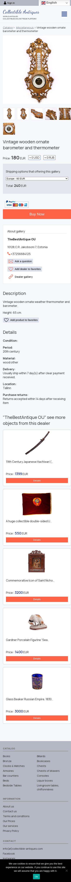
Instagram (9, 858)
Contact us (10, 811)
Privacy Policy (11, 830)
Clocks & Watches (14, 766)
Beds (6, 780)
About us (8, 806)
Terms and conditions (16, 816)
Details (37, 480)
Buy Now (36, 214)
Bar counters (11, 775)
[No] (66, 870)
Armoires (8, 770)
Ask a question (20, 261)
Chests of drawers (48, 770)
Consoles (43, 775)
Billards (41, 756)
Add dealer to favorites (25, 269)
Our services (10, 826)
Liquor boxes (45, 780)
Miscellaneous (25, 27)
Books (6, 756)
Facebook (9, 853)
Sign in (9, 3)
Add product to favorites (21, 320)
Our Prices (9, 821)
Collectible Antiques (21, 12)
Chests (41, 766)
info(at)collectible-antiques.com (23, 848)
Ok (36, 876)
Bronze (7, 761)
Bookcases (43, 761)
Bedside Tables (12, 785)
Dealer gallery (21, 276)
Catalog (8, 27)
